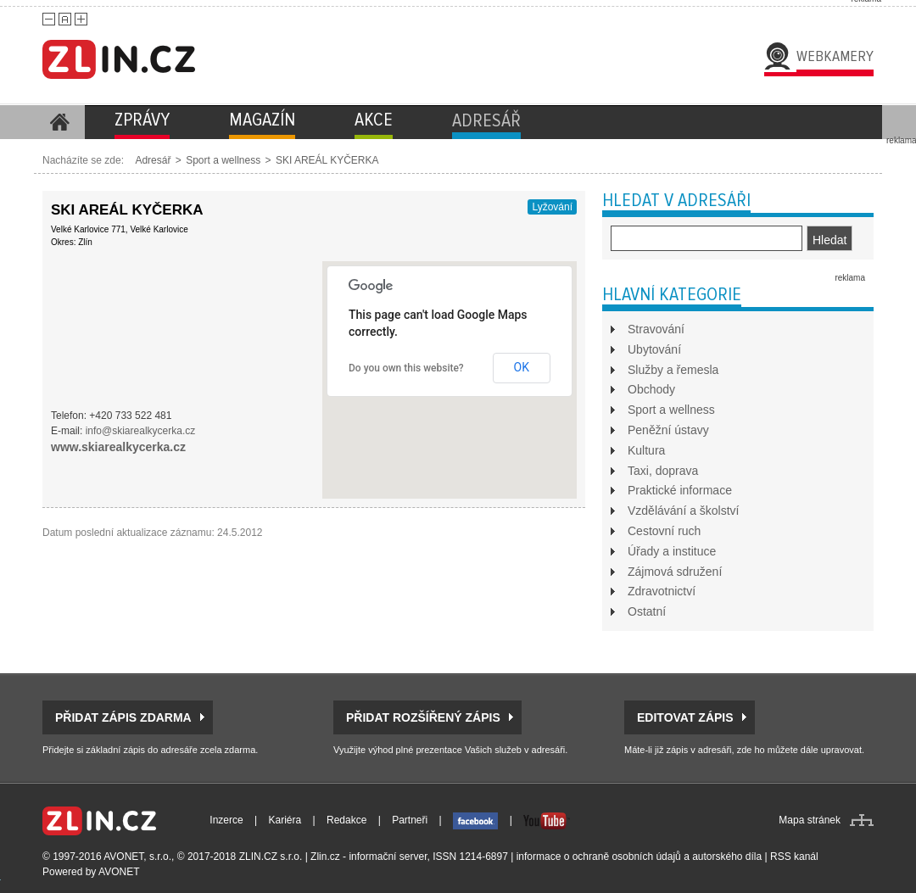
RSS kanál (794, 856)
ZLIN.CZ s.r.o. (271, 856)
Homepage (59, 122)
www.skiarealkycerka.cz (118, 447)
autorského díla (727, 856)
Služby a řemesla (673, 370)
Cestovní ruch (664, 531)
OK (521, 367)
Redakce (346, 820)
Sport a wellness (223, 160)
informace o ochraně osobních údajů (599, 856)
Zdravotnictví (661, 591)
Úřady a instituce (672, 551)
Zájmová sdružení (675, 571)
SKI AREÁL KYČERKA (327, 160)
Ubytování (654, 349)
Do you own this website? (406, 368)
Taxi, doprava (663, 470)
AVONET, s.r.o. (137, 856)
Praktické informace (680, 490)
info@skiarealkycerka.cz (141, 431)
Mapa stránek (810, 820)
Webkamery (835, 56)
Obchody (651, 389)
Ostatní (647, 611)
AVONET (118, 872)
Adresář (152, 160)
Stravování (656, 329)
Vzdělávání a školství (684, 510)
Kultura (646, 450)
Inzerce (226, 820)
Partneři (409, 820)
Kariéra (285, 820)
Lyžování (552, 207)
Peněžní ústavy (668, 430)
